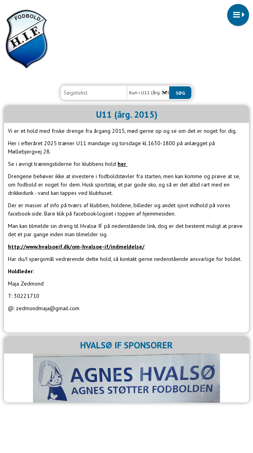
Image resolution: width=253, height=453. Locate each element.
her (122, 163)
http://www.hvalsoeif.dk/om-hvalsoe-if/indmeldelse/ (76, 246)
